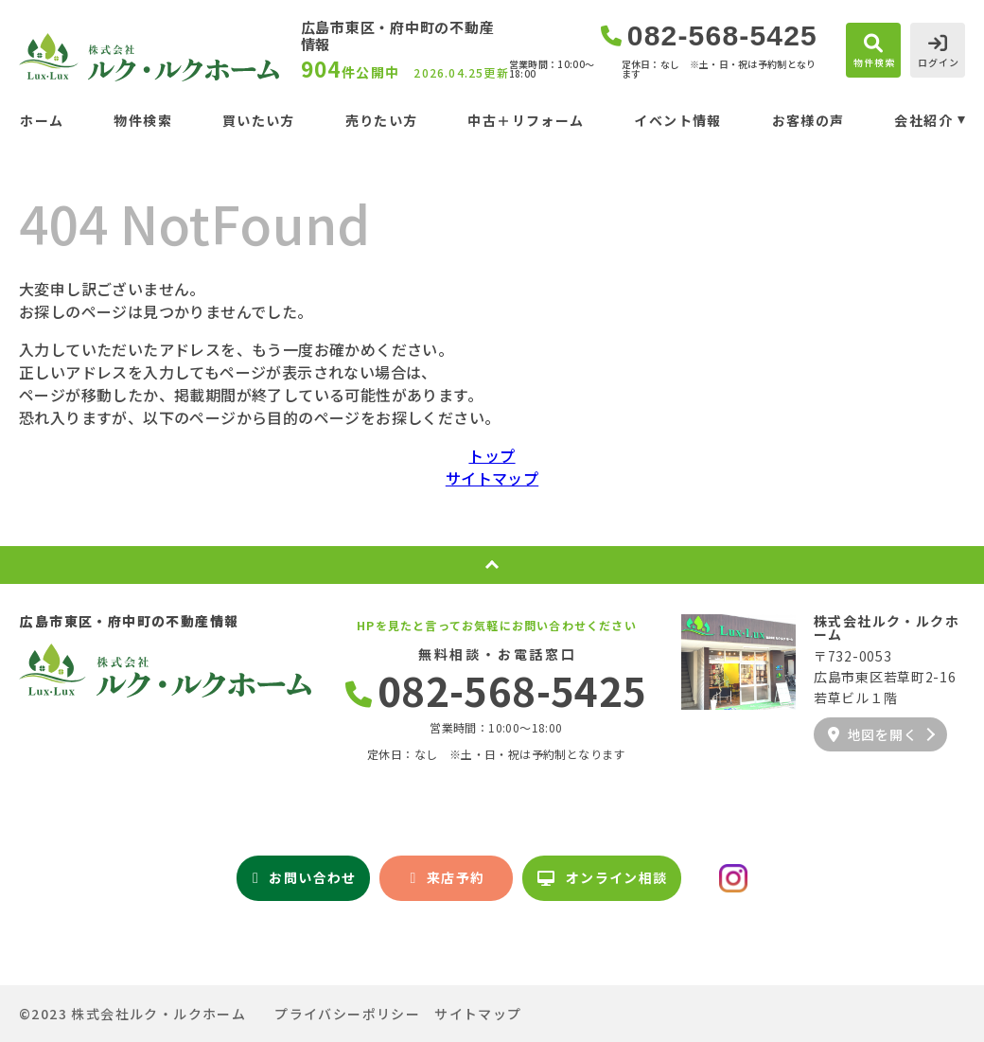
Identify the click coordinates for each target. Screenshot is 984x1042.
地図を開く (872, 734)
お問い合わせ (305, 877)
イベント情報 (677, 120)
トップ (491, 455)
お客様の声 (808, 120)
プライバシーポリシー (347, 1013)
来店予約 (447, 877)
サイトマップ (492, 478)
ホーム (41, 120)
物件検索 (143, 120)
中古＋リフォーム (525, 120)
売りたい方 (381, 120)
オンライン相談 (602, 877)
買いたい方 (258, 120)
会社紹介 (923, 120)
